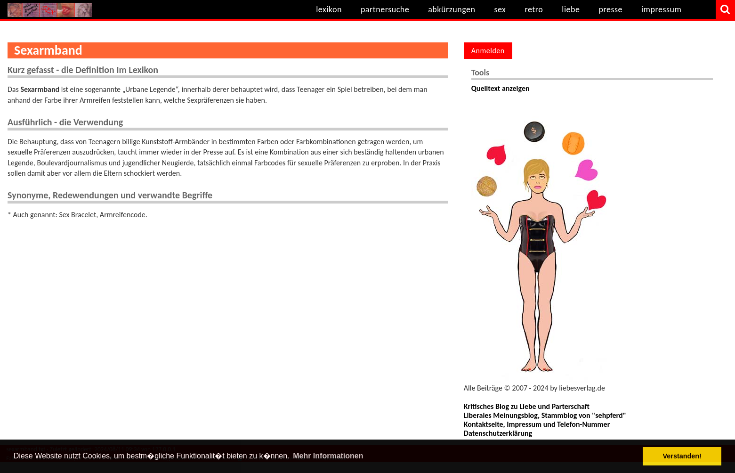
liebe (571, 9)
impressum (661, 9)
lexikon (329, 9)
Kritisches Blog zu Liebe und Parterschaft (527, 406)
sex (500, 9)
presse (610, 9)
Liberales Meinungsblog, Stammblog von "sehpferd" (545, 415)
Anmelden (488, 50)
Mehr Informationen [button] (328, 456)
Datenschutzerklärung (498, 433)
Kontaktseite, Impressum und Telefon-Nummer (537, 424)
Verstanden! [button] (682, 456)
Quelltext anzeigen (500, 88)
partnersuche (385, 9)
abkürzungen (451, 9)
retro (534, 9)
